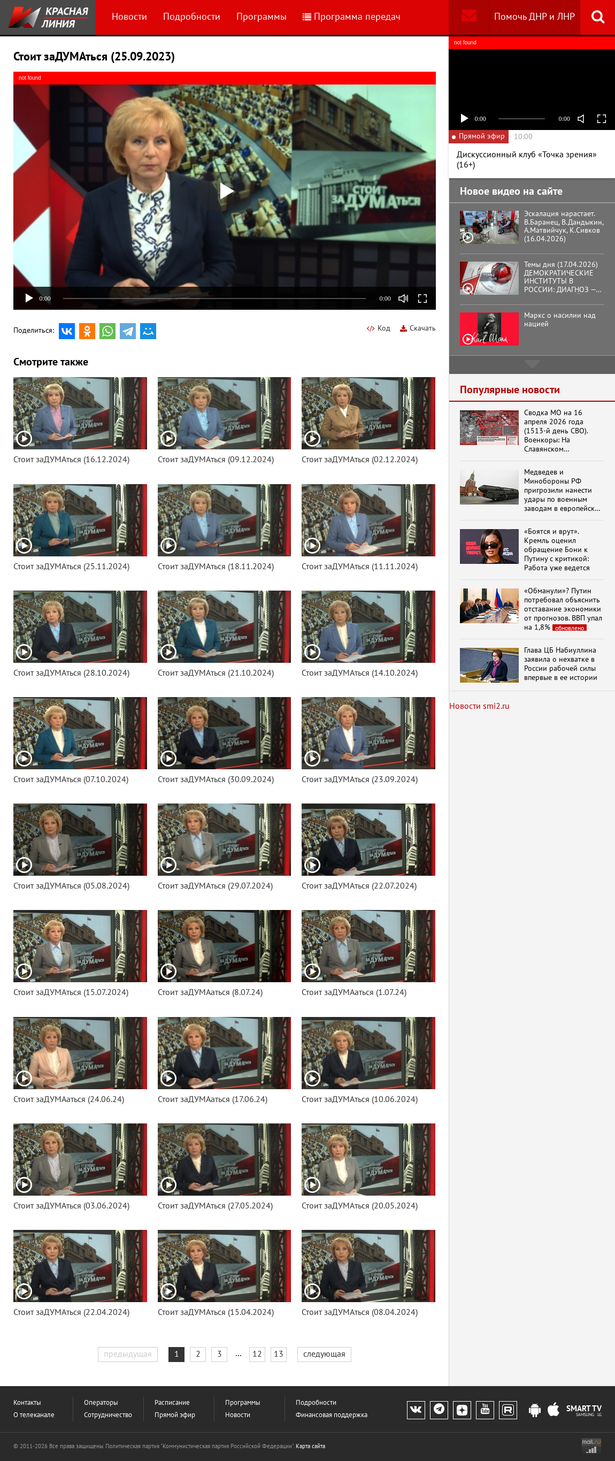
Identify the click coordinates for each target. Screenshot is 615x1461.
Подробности (191, 16)
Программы (261, 16)
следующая (324, 1354)
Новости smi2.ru (479, 706)
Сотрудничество (108, 1415)
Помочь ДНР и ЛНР (534, 16)
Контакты (27, 1402)
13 (278, 1354)
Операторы (101, 1402)
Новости (129, 16)
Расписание (172, 1402)
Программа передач (352, 16)
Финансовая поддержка (331, 1415)
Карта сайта (310, 1446)
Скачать (418, 328)
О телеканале (34, 1415)
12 (257, 1354)
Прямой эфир (175, 1415)
